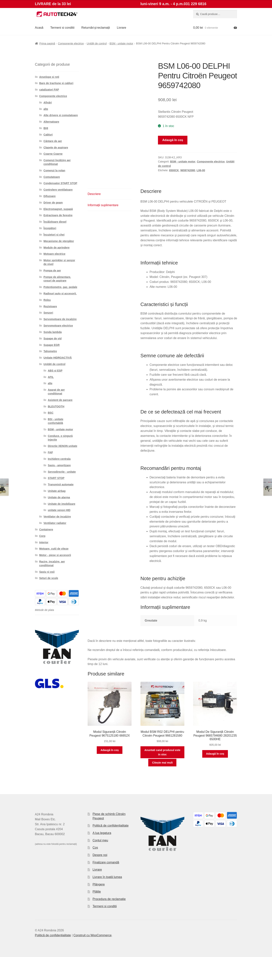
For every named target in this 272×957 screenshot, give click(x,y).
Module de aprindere (57, 247)
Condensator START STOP (60, 183)
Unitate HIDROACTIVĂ (58, 357)
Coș (95, 847)
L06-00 (201, 170)
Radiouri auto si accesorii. (60, 293)
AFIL (51, 377)
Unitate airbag (56, 490)
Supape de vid (53, 338)
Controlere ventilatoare (58, 189)
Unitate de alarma (59, 497)
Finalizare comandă (106, 862)
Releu (47, 299)
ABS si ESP (55, 370)
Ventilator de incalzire (57, 516)
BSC (50, 412)
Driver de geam (53, 202)
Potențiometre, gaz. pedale (60, 287)
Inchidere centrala (59, 458)
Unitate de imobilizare (61, 503)
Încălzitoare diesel (55, 221)
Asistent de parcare (60, 400)
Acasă (39, 27)
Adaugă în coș (172, 140)
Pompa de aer (52, 270)
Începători (50, 228)
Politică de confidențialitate (110, 825)
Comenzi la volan (54, 170)
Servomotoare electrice (58, 325)
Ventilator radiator (55, 523)
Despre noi (100, 855)
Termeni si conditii (62, 27)
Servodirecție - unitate (62, 471)
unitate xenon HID (59, 510)
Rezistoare (50, 306)
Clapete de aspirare (56, 147)
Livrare (121, 27)
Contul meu (100, 840)
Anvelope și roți (49, 76)
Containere (46, 529)
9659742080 (187, 170)
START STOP (56, 478)
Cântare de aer (53, 141)
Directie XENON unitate (62, 445)
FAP (50, 452)
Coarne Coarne (53, 153)
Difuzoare (50, 196)
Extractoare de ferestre (58, 215)
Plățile (97, 891)
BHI (46, 128)
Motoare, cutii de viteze (53, 548)
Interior (43, 542)
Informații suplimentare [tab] (103, 205)
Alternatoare (51, 121)
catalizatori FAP (49, 89)
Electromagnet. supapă (58, 209)
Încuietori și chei (54, 234)
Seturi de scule (48, 578)
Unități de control (97, 43)
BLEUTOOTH (56, 406)
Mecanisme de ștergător (59, 241)
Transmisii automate (60, 484)
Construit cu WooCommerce (92, 935)
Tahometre (50, 351)
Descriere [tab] (94, 194)
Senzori (48, 312)
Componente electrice (71, 43)
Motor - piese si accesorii (55, 555)
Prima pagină (47, 43)
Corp (42, 535)
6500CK (174, 170)
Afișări (48, 102)
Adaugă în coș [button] (110, 750)
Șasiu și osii (47, 571)
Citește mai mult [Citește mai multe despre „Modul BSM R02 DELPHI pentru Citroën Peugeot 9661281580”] (162, 762)
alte (46, 108)
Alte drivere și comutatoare (61, 115)
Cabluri (48, 134)
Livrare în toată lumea (107, 877)
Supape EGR (52, 344)
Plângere (99, 884)
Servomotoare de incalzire (60, 319)
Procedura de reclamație (109, 899)
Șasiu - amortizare (59, 465)
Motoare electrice (54, 253)
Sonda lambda (53, 332)
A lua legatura (102, 833)
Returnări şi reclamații (95, 27)
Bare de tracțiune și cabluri (56, 83)
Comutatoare (52, 176)
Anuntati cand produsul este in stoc (162, 752)
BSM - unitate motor (121, 43)
